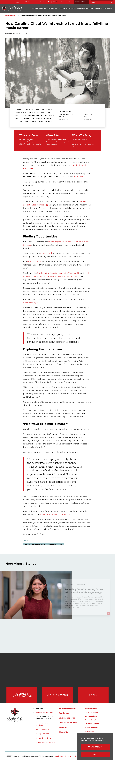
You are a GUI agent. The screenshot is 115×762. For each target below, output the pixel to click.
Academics (52, 8)
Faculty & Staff (90, 720)
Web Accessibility (42, 729)
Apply (93, 695)
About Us (98, 8)
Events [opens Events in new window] (42, 2)
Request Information (21, 695)
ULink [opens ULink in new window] (54, 2)
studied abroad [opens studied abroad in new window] (34, 261)
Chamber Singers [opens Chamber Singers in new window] (31, 303)
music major (79, 177)
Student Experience (67, 8)
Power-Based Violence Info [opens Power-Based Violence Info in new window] (45, 742)
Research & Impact (85, 8)
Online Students (91, 716)
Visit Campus (57, 695)
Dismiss (95, 754)
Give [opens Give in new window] (48, 2)
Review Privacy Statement (95, 747)
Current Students (91, 712)
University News (10, 15)
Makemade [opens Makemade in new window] (45, 253)
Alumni (27, 544)
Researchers (89, 731)
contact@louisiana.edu (44, 712)
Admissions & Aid (39, 8)
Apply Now (19, 2)
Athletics (108, 8)
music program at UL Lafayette (55, 514)
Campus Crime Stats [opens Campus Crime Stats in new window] (43, 738)
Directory (28, 2)
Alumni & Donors (91, 727)
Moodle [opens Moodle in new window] (63, 2)
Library (70, 2)
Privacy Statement (42, 734)
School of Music (38, 544)
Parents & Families (92, 723)
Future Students (91, 708)
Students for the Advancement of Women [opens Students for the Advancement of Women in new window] (56, 273)
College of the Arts (55, 544)
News (35, 2)
